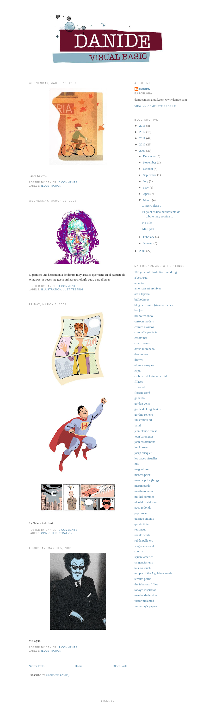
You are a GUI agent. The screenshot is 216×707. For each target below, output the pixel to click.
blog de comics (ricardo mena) (154, 305)
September (149, 175)
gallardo (140, 398)
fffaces (139, 381)
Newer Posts (36, 666)
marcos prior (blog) (147, 480)
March (147, 200)
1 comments (68, 647)
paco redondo (143, 507)
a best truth (141, 277)
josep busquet (143, 453)
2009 (142, 150)
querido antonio (144, 518)
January (148, 243)
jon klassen (141, 447)
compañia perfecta (146, 332)
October (148, 168)
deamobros (141, 354)
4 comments (68, 286)
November (149, 162)
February (148, 237)
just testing (73, 289)
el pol (138, 371)
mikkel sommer (144, 496)
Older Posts (120, 666)
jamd (138, 425)
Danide (144, 88)
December (149, 156)
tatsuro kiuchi (143, 568)
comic (46, 533)
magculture (141, 469)
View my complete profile (155, 106)
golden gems (142, 403)
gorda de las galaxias (148, 409)
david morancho (145, 349)
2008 (142, 251)
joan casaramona (145, 442)
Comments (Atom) (57, 675)
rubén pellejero (144, 540)
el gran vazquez (144, 365)
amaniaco (141, 283)
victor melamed (144, 600)
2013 (142, 125)
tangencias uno (144, 562)
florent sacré (142, 392)
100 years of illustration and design (157, 272)
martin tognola (144, 491)
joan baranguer (144, 436)
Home (78, 666)
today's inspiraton (146, 590)
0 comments (68, 182)
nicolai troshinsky (146, 502)
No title (147, 222)
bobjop (139, 310)
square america (144, 557)
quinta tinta (142, 524)
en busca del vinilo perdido (151, 376)
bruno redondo (144, 316)
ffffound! (140, 387)
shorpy (139, 551)
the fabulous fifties (146, 584)
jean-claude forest (146, 431)
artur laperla (142, 294)
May (146, 187)
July (145, 181)
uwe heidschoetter (146, 595)
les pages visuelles (146, 458)
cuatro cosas (142, 343)
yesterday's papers (146, 606)
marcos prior (142, 475)
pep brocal (141, 513)
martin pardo (143, 485)
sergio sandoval (144, 546)
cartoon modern (144, 321)
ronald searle (143, 535)
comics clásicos (144, 327)
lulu (137, 463)
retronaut (140, 529)
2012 (142, 132)
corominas (141, 338)
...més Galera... (151, 205)
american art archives (148, 288)
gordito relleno (144, 414)
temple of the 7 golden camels (153, 573)
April (146, 194)
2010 (142, 144)
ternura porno (143, 579)
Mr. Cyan (148, 229)
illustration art (143, 420)
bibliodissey (142, 299)
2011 (142, 138)
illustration (51, 185)
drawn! (139, 359)
